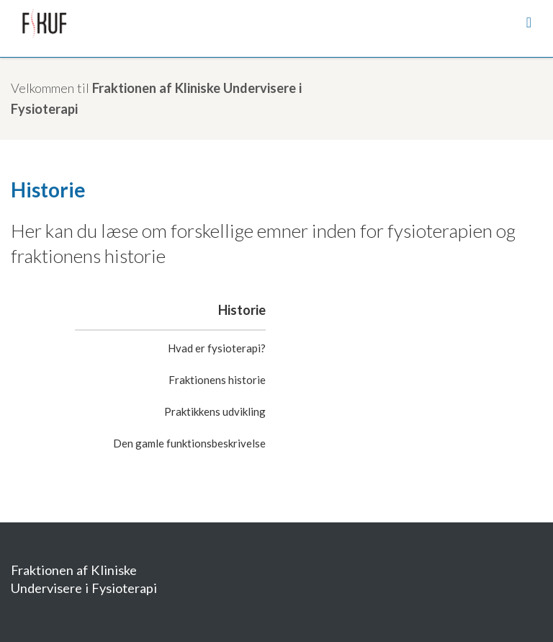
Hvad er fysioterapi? (217, 348)
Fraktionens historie (217, 379)
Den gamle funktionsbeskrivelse (189, 443)
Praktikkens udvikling (215, 411)
